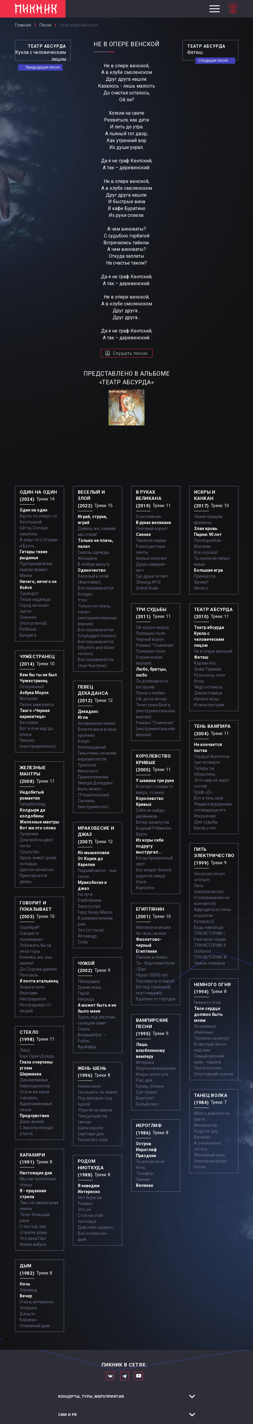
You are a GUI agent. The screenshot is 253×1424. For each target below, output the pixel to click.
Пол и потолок (208, 1068)
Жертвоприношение (156, 1068)
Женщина (87, 558)
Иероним (28, 993)
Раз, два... (145, 1080)
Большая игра (208, 570)
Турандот (29, 593)
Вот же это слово (38, 828)
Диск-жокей (32, 1121)
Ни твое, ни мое (151, 933)
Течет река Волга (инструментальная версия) (155, 710)
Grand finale (147, 588)
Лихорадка (89, 981)
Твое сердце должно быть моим (208, 1014)
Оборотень (204, 774)
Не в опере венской (213, 651)
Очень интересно (37, 1301)
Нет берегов (90, 1197)
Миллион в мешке (153, 927)
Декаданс (88, 711)
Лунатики (29, 833)
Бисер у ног (205, 828)
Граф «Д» (203, 792)
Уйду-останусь (208, 687)
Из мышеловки (93, 852)
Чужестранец (34, 680)
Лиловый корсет (152, 528)
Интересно (89, 1191)
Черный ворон (150, 639)
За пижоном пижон (96, 723)
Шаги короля (90, 1127)
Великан (144, 1185)
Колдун (85, 594)
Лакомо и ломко (151, 957)
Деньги (27, 1313)
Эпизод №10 (148, 582)
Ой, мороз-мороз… (154, 627)
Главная (23, 25)
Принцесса (204, 576)
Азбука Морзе (34, 692)
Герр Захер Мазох (95, 912)
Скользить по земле (97, 1092)
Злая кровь (205, 528)
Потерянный (32, 686)
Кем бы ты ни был (38, 674)
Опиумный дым (35, 1325)
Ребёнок (28, 629)
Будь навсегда (208, 927)
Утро (82, 600)
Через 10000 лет (152, 975)
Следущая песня (213, 60)
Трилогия (87, 765)
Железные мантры (39, 822)
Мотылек (29, 698)
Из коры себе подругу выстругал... (150, 846)
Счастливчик (148, 516)
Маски (26, 575)
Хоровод (28, 1290)
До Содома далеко (38, 969)
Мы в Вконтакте (110, 1376)
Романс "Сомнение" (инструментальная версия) (155, 728)
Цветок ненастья (36, 869)
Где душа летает (152, 576)
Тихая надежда (35, 599)
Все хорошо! (206, 552)
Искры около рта (152, 1074)
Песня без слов (93, 1139)
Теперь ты (204, 768)
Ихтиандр (87, 936)
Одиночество (92, 570)
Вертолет (145, 1098)
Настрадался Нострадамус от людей (35, 1005)
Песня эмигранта (37, 704)
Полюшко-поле (150, 633)
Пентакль (29, 975)
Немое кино (89, 1086)
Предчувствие (34, 1115)
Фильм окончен (151, 558)
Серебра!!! (29, 927)
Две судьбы (206, 822)
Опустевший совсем (213, 1074)
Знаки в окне (32, 987)
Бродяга (28, 635)
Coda (83, 942)
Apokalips (87, 1046)
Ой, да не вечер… (152, 699)
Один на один (33, 510)
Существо (29, 851)
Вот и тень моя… (210, 798)
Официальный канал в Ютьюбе (138, 1376)
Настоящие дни (36, 1172)
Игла (83, 717)
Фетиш (201, 657)
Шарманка (30, 1074)
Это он (84, 1209)
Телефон (144, 1173)
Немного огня (207, 1002)
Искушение (205, 816)
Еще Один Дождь (37, 1056)
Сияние (143, 534)
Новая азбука (33, 1244)
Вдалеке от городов (156, 999)
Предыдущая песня (43, 67)
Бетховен (29, 722)
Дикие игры (89, 987)
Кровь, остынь (150, 1086)
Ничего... (202, 588)
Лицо (25, 1050)
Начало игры (206, 699)
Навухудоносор (35, 1085)
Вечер (26, 1296)
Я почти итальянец (39, 981)
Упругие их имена (95, 1110)
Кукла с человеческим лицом (209, 639)
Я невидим (89, 1185)
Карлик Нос (205, 663)
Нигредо (86, 999)
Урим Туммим (207, 669)
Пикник (143, 1179)
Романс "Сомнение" (155, 645)
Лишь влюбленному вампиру (150, 1050)
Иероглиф (146, 1149)
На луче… (87, 894)
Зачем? (201, 582)
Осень (84, 1029)
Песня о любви (150, 693)
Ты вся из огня (150, 1161)
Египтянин (146, 951)
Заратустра (89, 906)
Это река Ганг (33, 1238)
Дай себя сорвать (95, 1227)
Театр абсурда (209, 627)
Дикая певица (208, 693)
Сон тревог (147, 1092)
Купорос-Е (204, 921)
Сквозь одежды (93, 552)
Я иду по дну (206, 1131)
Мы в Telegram (124, 1376)
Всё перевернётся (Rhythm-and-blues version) (96, 647)
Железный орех (209, 1155)
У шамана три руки (155, 780)
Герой (83, 993)
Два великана (34, 1080)
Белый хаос (147, 1104)
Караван (28, 1319)
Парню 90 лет (208, 534)
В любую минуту (94, 564)
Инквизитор (205, 1125)
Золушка (28, 1307)
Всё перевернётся (96, 588)
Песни (45, 25)
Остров (143, 1143)
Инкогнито (88, 771)
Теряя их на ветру (211, 1038)
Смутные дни (91, 1133)
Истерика (145, 1062)
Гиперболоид (33, 804)
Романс (85, 1203)
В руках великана (153, 522)
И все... (142, 881)
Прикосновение (93, 777)
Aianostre (145, 887)
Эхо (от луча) (91, 930)
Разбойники (89, 900)
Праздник (146, 1155)
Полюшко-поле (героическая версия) (150, 657)
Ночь (25, 1284)
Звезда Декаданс (95, 783)
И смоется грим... (210, 704)
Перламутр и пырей (155, 981)
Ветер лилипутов (152, 822)
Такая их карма (151, 540)
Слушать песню (130, 353)
